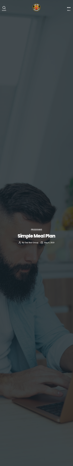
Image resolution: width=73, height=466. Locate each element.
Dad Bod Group (31, 242)
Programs (36, 229)
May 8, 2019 (49, 242)
